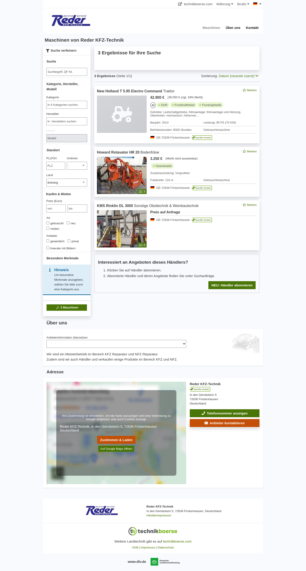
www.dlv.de (137, 561)
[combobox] (66, 105)
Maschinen (66, 307)
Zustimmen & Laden (116, 440)
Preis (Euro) (54, 201)
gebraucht (55, 223)
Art (48, 218)
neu (71, 223)
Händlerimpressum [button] (158, 515)
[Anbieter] (47, 240)
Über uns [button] (233, 28)
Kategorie (52, 97)
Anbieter (51, 235)
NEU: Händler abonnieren (232, 285)
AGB (135, 547)
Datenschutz (166, 547)
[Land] (66, 183)
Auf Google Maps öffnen (116, 448)
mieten (52, 228)
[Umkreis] (77, 166)
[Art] (47, 222)
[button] (224, 423)
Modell (50, 130)
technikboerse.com (195, 4)
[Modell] (66, 138)
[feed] (176, 189)
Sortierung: (209, 76)
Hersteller (52, 114)
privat (73, 241)
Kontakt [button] (252, 28)
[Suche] (66, 72)
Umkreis (72, 158)
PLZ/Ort (51, 158)
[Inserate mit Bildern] (47, 247)
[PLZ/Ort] (55, 166)
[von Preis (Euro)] (56, 208)
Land (49, 175)
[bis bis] (77, 208)
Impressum (148, 547)
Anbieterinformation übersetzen (67, 337)
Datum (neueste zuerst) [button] (238, 76)
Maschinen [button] (211, 28)
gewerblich (55, 241)
